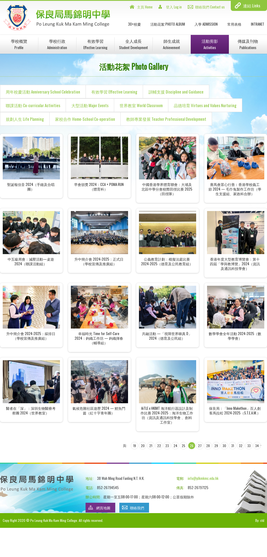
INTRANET (257, 24)
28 (208, 445)
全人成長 (133, 44)
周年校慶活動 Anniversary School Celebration (43, 92)
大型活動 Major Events (89, 105)
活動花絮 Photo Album (167, 24)
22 (159, 445)
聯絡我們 (137, 507)
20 (143, 445)
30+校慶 (134, 24)
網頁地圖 (103, 507)
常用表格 (234, 24)
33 (249, 445)
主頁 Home (145, 7)
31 (232, 445)
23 (167, 445)
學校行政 (57, 44)
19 (134, 445)
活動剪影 (210, 44)
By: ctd (259, 520)
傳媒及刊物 (248, 44)
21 (150, 445)
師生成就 (171, 44)
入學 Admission (206, 24)
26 (191, 445)
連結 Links (251, 5)
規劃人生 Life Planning (25, 119)
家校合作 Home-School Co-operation (85, 119)
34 (257, 445)
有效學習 (95, 44)
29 (216, 445)
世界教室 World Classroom (141, 105)
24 (175, 445)
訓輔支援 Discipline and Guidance (176, 92)
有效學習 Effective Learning (114, 92)
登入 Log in (174, 7)
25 (183, 445)
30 (224, 445)
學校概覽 (19, 44)
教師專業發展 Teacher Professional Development (166, 119)
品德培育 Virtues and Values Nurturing (205, 105)
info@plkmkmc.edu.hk (203, 478)
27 (200, 445)
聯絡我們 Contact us (210, 7)
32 (240, 445)
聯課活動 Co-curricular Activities (33, 105)
